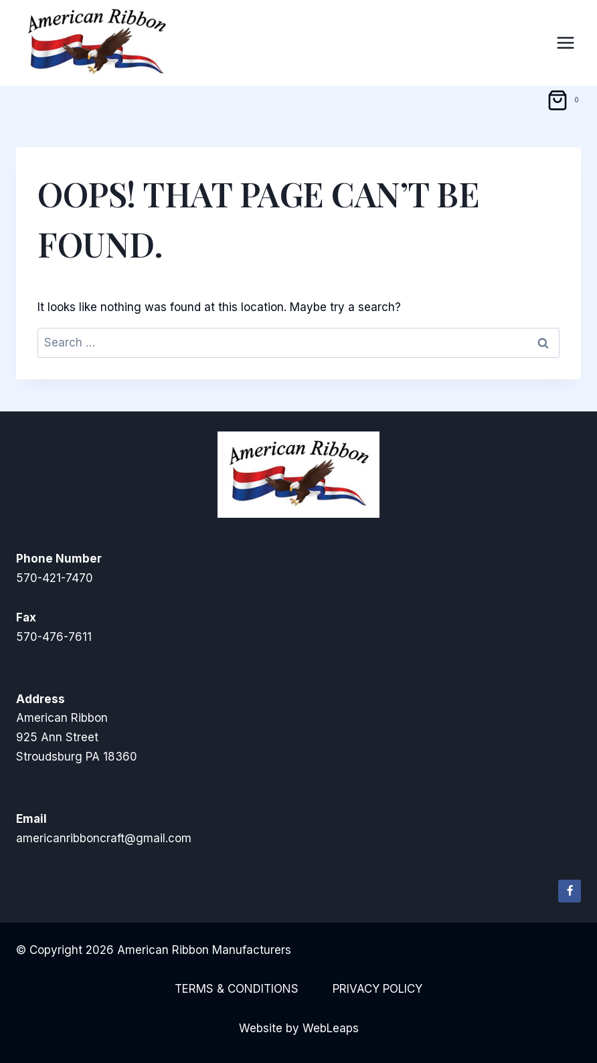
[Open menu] (565, 42)
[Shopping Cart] (565, 100)
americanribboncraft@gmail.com (103, 838)
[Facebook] (569, 891)
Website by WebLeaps (299, 1028)
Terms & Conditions (236, 988)
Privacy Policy (377, 988)
